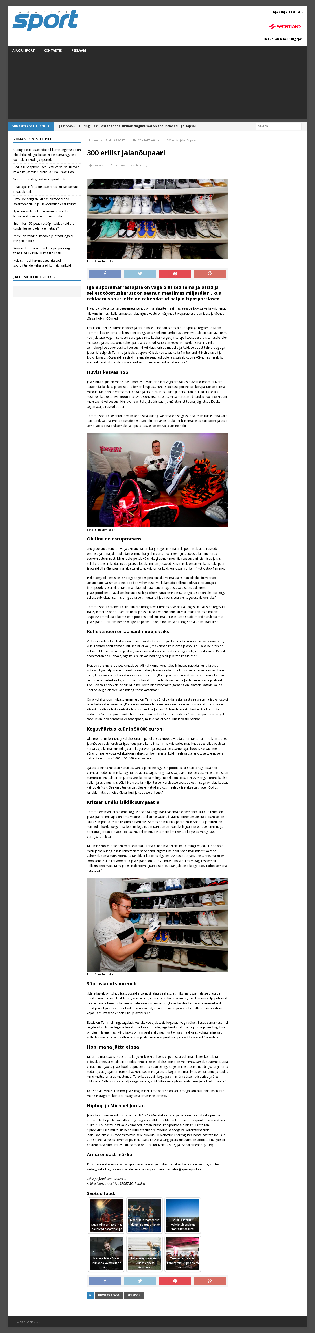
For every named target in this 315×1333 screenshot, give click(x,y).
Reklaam (78, 50)
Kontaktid (53, 50)
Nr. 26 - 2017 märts (128, 165)
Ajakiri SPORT (23, 50)
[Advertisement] (158, 88)
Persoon (134, 1295)
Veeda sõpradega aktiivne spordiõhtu (39, 179)
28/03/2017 (100, 165)
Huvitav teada (109, 1295)
